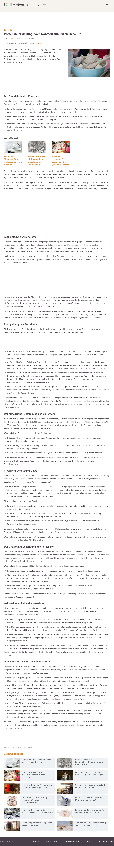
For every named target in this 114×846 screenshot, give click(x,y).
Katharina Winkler (15, 38)
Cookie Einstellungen (72, 842)
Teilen (35, 43)
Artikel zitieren (11, 43)
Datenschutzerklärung (105, 842)
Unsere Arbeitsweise (52, 842)
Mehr (44, 43)
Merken (25, 43)
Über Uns (36, 842)
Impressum (88, 842)
